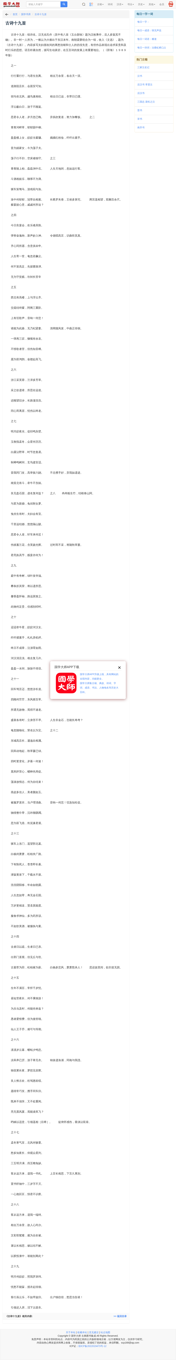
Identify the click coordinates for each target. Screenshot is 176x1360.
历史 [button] (141, 4)
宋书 (139, 118)
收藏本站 (82, 1332)
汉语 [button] (120, 4)
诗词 (110, 4)
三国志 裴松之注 (146, 101)
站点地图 (105, 1332)
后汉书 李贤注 (144, 84)
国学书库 (26, 14)
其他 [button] (152, 4)
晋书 (139, 110)
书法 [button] (130, 4)
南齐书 (141, 127)
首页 (15, 14)
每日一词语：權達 (147, 39)
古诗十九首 (41, 14)
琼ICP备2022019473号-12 (92, 1346)
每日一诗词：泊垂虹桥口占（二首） (151, 48)
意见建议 (94, 1332)
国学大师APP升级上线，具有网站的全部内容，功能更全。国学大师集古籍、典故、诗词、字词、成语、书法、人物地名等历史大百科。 (99, 683)
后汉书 (141, 93)
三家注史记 (143, 67)
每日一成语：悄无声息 (149, 30)
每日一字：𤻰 (143, 21)
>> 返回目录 (120, 1316)
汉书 (139, 76)
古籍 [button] (100, 4)
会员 (161, 4)
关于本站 (70, 1332)
